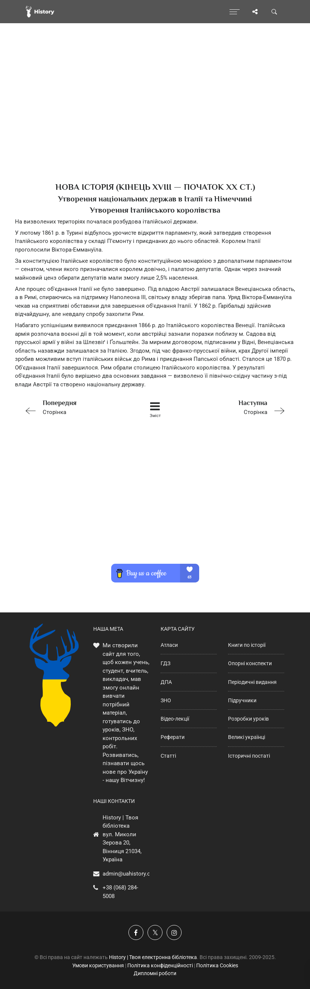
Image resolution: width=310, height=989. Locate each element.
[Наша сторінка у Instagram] (174, 932)
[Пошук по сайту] (274, 12)
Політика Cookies (217, 965)
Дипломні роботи (155, 973)
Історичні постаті (249, 756)
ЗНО (166, 700)
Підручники (242, 700)
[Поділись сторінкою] (255, 12)
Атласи (169, 645)
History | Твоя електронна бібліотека (153, 957)
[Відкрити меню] (234, 12)
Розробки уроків (248, 719)
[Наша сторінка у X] (155, 932)
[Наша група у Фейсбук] (135, 932)
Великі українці (246, 737)
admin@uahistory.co (128, 873)
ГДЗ (165, 663)
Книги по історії (246, 645)
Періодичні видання (252, 682)
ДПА (166, 682)
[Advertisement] (155, 116)
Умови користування (98, 965)
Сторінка (74, 407)
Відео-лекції (175, 719)
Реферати (173, 737)
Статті (168, 756)
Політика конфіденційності (160, 965)
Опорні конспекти (250, 663)
